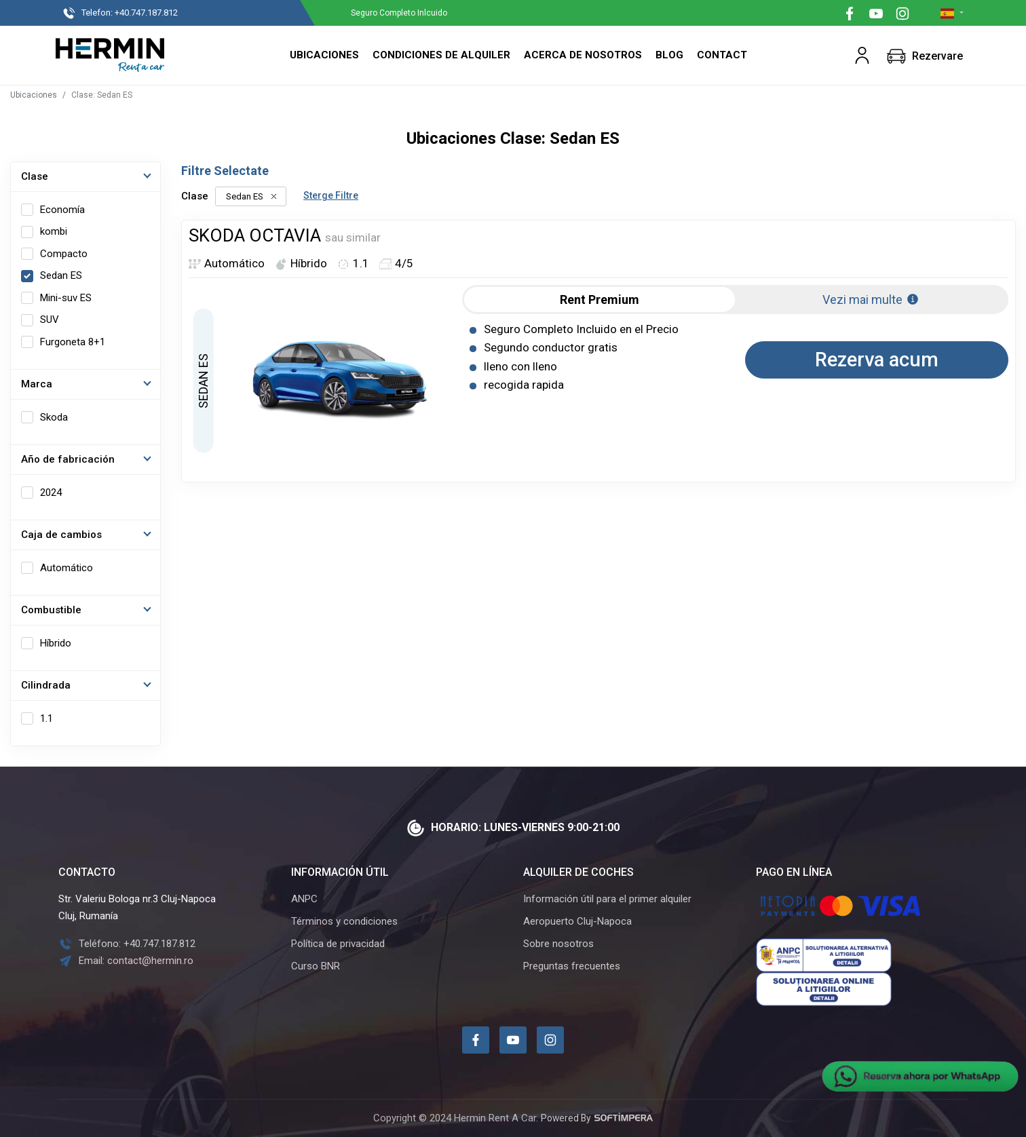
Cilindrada (46, 685)
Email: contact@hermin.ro (125, 961)
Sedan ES (61, 275)
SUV (49, 319)
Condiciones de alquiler (441, 55)
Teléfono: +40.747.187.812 (126, 944)
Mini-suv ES (66, 298)
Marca (36, 384)
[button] (862, 55)
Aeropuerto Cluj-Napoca (577, 921)
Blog (669, 55)
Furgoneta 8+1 (72, 342)
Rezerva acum (876, 359)
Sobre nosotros (558, 944)
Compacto (64, 254)
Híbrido (55, 643)
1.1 (46, 718)
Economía (62, 210)
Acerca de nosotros (583, 55)
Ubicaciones (324, 55)
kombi (53, 231)
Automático (66, 568)
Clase (34, 176)
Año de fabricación (68, 459)
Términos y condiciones (344, 921)
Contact (722, 55)
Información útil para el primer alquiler (607, 899)
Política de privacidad (338, 944)
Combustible (51, 610)
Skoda (54, 417)
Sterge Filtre (330, 195)
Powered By (597, 1118)
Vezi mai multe (870, 299)
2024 (51, 492)
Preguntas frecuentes (571, 966)
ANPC (304, 899)
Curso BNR (315, 966)
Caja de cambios (61, 534)
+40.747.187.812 (125, 13)
